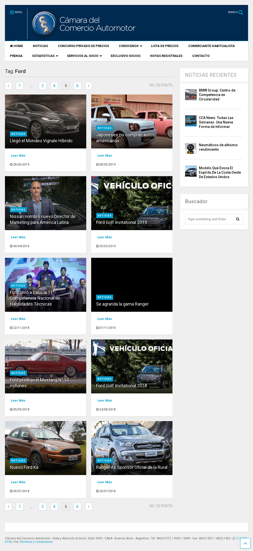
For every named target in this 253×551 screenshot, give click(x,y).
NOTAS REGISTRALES (166, 56)
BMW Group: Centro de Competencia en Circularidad (217, 94)
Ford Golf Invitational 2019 (121, 222)
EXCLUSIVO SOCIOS (125, 56)
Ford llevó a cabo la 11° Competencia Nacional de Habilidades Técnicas (35, 298)
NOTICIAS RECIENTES (211, 75)
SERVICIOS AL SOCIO (84, 56)
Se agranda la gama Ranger (122, 304)
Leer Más (18, 155)
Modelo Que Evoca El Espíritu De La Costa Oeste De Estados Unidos (220, 172)
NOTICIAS (40, 46)
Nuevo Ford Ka (24, 467)
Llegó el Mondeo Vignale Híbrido (41, 140)
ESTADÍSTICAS (45, 56)
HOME (16, 46)
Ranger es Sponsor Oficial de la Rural (132, 467)
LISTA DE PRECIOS (164, 46)
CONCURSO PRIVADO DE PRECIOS (83, 46)
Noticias (18, 134)
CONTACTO (201, 56)
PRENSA (16, 56)
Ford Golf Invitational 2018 (121, 385)
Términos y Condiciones (36, 542)
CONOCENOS (130, 46)
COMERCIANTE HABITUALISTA (211, 46)
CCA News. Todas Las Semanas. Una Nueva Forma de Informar (216, 122)
